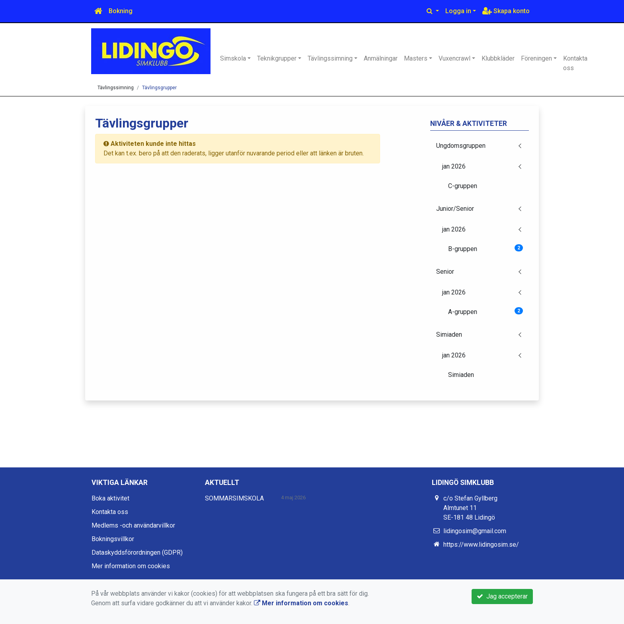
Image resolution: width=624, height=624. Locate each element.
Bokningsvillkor (113, 539)
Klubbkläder (498, 58)
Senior (445, 271)
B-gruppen (485, 248)
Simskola (233, 58)
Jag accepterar (502, 596)
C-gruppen (462, 186)
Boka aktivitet (110, 498)
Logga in (458, 11)
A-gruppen (485, 311)
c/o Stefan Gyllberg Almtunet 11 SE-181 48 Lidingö (470, 507)
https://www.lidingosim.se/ (481, 544)
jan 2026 (454, 166)
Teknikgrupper (276, 58)
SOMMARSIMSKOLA (234, 498)
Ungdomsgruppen (461, 145)
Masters (415, 58)
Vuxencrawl (454, 58)
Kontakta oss (575, 63)
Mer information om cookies (131, 566)
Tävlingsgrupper (159, 87)
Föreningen (536, 58)
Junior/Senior (455, 208)
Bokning (121, 11)
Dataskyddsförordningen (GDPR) (137, 552)
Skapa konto (506, 11)
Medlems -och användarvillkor (133, 525)
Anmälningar (381, 58)
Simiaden (449, 334)
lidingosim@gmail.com (474, 531)
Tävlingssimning (330, 58)
